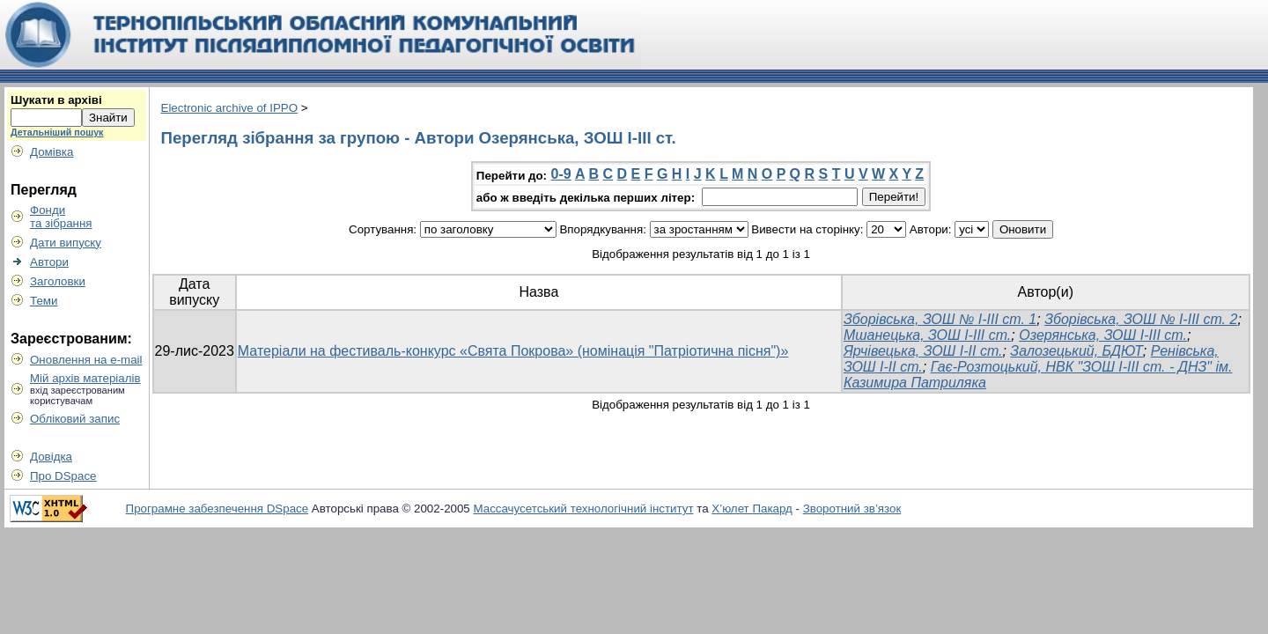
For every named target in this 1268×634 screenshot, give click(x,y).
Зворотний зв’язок (852, 508)
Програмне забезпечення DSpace (217, 508)
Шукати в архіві (56, 100)
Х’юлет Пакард (751, 508)
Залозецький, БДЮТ (1076, 350)
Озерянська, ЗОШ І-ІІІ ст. (1103, 335)
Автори (49, 262)
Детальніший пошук (57, 132)
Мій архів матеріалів (85, 378)
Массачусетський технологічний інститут (584, 508)
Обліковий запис (75, 418)
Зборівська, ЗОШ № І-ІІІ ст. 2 (1140, 319)
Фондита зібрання (61, 216)
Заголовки (57, 281)
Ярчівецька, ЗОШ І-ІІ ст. (923, 350)
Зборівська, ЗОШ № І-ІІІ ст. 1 (940, 319)
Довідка (51, 456)
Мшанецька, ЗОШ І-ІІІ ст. (927, 335)
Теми (43, 300)
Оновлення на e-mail (86, 359)
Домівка (51, 151)
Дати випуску (65, 242)
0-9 (561, 173)
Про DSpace (63, 476)
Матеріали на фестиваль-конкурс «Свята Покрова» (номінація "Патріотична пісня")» (513, 350)
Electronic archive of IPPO (230, 107)
